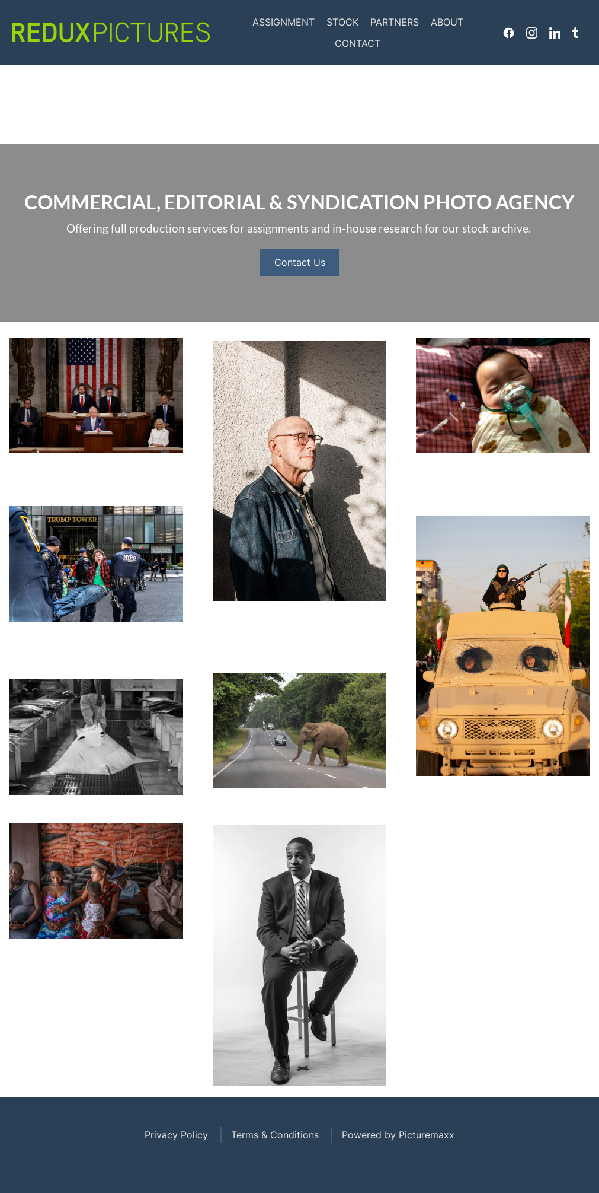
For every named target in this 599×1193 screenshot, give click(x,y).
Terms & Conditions (275, 1135)
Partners (394, 22)
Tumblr (575, 32)
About (447, 22)
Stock (342, 22)
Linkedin (554, 32)
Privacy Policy (176, 1135)
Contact (357, 43)
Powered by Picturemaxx (398, 1135)
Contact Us (299, 262)
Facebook (508, 32)
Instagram (531, 32)
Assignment (283, 22)
